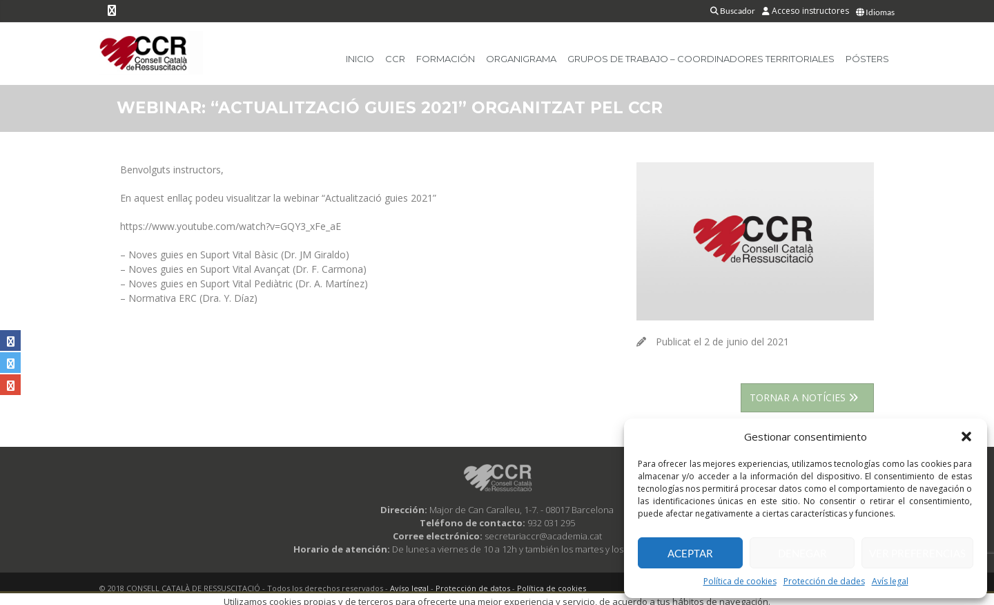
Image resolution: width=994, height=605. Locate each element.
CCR (395, 58)
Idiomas (875, 12)
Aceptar (690, 553)
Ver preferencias (917, 553)
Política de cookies (740, 581)
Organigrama (521, 58)
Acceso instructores (805, 11)
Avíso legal (409, 588)
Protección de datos (473, 588)
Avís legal (890, 581)
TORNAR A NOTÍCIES (807, 397)
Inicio (360, 58)
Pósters (867, 58)
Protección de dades (824, 581)
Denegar (802, 553)
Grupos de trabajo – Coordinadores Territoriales (701, 58)
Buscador (732, 11)
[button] (966, 436)
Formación (445, 58)
